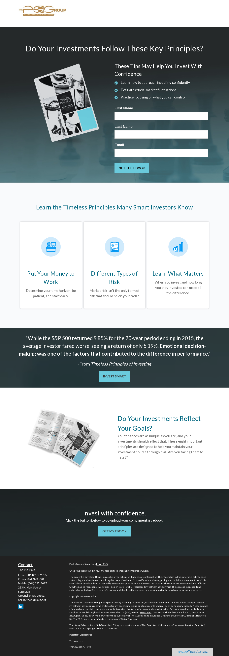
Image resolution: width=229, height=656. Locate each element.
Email (119, 145)
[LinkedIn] (20, 606)
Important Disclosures (80, 634)
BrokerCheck (141, 570)
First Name (123, 108)
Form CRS (102, 564)
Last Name (123, 127)
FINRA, (143, 612)
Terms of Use (76, 641)
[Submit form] (131, 168)
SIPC (149, 612)
